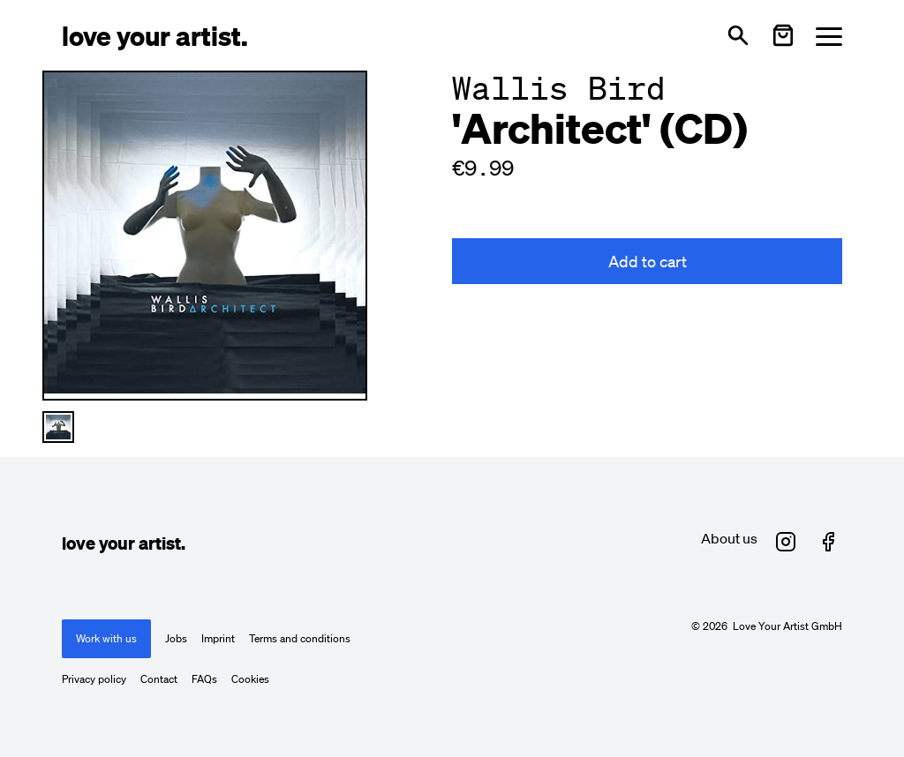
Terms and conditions (299, 639)
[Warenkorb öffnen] (783, 35)
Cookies (250, 679)
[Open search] (738, 35)
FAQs (204, 679)
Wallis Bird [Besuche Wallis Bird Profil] (559, 88)
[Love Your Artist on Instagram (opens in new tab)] (786, 542)
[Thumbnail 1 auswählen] (58, 427)
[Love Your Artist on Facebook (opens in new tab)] (828, 542)
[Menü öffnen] (829, 35)
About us (729, 538)
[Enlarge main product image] (204, 232)
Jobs (176, 639)
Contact (158, 679)
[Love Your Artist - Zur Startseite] (155, 35)
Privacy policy (94, 679)
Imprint (218, 639)
